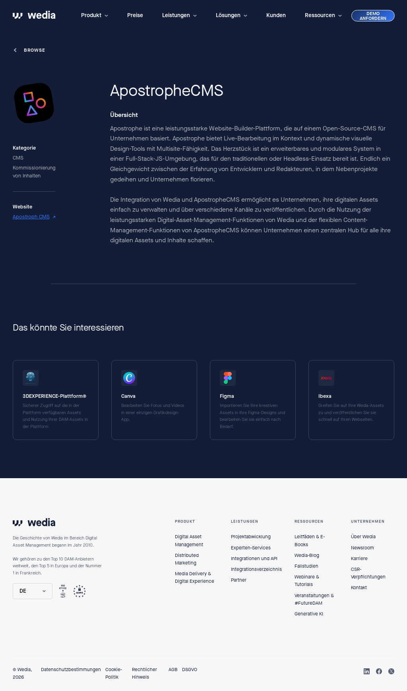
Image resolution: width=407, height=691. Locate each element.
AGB (173, 669)
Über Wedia (363, 536)
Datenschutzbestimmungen (71, 669)
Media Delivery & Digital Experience (194, 577)
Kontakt (359, 587)
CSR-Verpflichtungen (368, 573)
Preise (135, 15)
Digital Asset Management (189, 540)
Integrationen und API (254, 558)
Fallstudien (306, 566)
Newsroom (362, 548)
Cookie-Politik (113, 673)
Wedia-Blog (307, 555)
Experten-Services (251, 548)
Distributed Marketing (187, 559)
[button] (95, 15)
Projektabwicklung (251, 536)
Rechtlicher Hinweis (144, 673)
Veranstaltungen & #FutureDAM (314, 599)
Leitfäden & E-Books (310, 540)
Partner (238, 580)
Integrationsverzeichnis (256, 569)
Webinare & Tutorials (307, 581)
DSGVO (189, 669)
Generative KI (309, 614)
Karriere (359, 558)
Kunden (276, 15)
